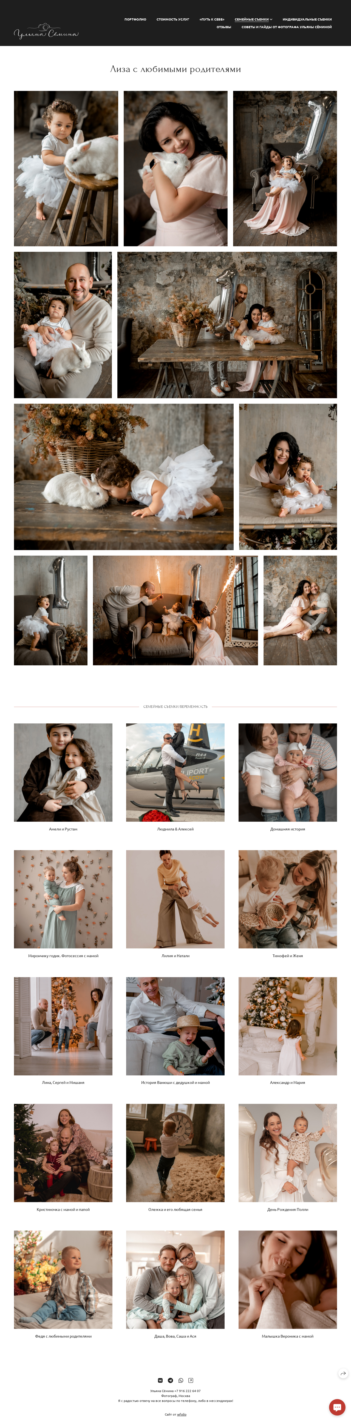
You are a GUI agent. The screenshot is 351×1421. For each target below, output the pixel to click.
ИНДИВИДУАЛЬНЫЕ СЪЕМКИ (307, 19)
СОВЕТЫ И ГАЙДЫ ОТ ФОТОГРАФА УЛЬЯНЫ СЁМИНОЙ (287, 27)
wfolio (181, 1418)
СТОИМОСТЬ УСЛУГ (173, 19)
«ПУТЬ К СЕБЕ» (212, 19)
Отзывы (224, 27)
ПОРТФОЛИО (135, 19)
